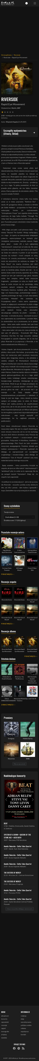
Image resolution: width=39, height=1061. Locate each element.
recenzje (4, 1025)
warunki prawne (26, 1022)
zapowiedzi (5, 1022)
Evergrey (11, 738)
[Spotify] (18, 1048)
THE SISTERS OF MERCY (12, 872)
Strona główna (6, 55)
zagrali (3, 1028)
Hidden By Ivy (28, 738)
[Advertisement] (19, 29)
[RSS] (23, 1048)
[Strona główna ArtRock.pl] (7, 3)
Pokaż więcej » (7, 574)
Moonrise (11, 759)
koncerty (4, 1019)
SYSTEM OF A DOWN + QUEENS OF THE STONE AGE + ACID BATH (17, 836)
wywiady (4, 1038)
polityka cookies (26, 1025)
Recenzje (17, 55)
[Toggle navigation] (35, 3)
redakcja (23, 1016)
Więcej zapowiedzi (19, 764)
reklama (23, 1028)
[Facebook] (14, 1048)
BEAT (5, 823)
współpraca (25, 1031)
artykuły (4, 1034)
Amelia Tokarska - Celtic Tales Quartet (18, 846)
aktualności (5, 1016)
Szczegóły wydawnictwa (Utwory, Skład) (14, 132)
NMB (27, 759)
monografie (5, 1031)
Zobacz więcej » (7, 705)
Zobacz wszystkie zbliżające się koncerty (20, 909)
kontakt (23, 1034)
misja (22, 1019)
